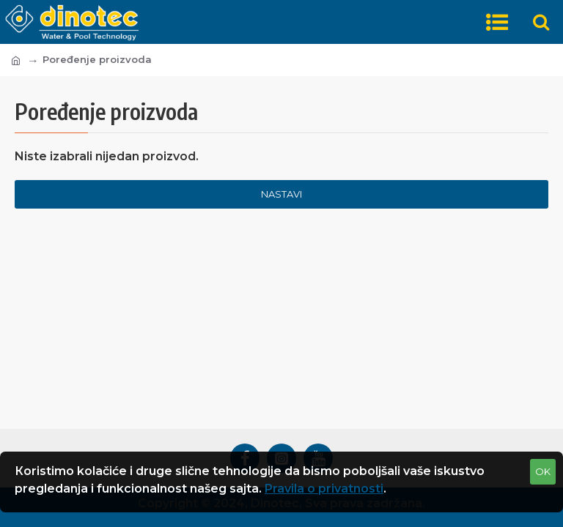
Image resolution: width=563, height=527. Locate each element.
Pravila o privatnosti (324, 489)
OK (543, 471)
